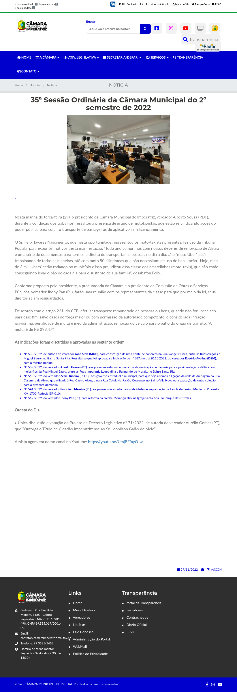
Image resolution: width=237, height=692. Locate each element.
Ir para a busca (48, 4)
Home (19, 85)
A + (141, 4)
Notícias (77, 624)
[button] (112, 4)
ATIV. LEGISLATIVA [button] (81, 57)
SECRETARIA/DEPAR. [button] (122, 57)
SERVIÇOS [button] (157, 57)
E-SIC (128, 632)
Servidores (132, 610)
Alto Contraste (128, 4)
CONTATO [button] (28, 71)
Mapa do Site (180, 4)
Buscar (118, 27)
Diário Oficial (134, 624)
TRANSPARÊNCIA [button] (188, 57)
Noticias (35, 85)
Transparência (200, 39)
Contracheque (135, 617)
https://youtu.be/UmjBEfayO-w (115, 441)
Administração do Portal (89, 639)
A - (147, 4)
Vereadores (79, 617)
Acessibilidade (160, 4)
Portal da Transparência (142, 603)
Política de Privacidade (88, 653)
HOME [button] (24, 57)
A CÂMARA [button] (47, 57)
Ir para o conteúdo (26, 4)
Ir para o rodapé (25, 7)
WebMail (77, 646)
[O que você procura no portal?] (145, 29)
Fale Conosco (81, 632)
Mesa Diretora (81, 610)
